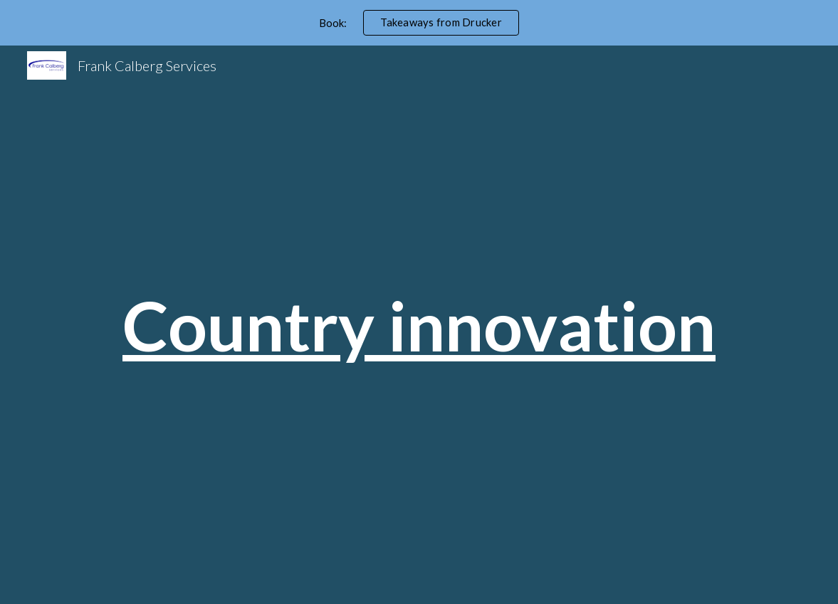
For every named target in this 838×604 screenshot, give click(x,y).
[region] (419, 23)
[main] (419, 325)
